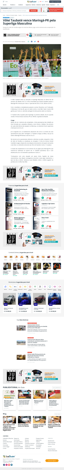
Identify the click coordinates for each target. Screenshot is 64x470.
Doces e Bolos (48, 257)
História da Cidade (18, 446)
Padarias (22, 257)
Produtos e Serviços (30, 443)
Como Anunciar (51, 442)
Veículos (10, 287)
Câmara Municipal (7, 441)
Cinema (47, 4)
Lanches (11, 257)
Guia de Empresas (18, 443)
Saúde (35, 287)
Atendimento (51, 441)
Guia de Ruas (17, 445)
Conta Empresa (51, 449)
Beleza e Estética (55, 288)
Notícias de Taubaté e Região (11, 15)
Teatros (38, 441)
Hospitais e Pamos (18, 448)
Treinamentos (49, 287)
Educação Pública (18, 441)
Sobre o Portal (51, 444)
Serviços (40, 287)
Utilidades (38, 446)
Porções (54, 257)
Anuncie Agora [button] (52, 460)
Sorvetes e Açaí (59, 258)
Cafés (27, 257)
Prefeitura (27, 446)
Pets (45, 287)
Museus (27, 440)
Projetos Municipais (30, 448)
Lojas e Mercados (30, 288)
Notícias (33, 4)
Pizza (16, 257)
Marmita (5, 257)
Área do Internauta (52, 450)
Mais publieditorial (56, 387)
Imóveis (5, 287)
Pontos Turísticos (29, 445)
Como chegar (6, 446)
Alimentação (20, 287)
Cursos (4, 448)
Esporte (19, 15)
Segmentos (28, 4)
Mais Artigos (57, 414)
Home (4, 15)
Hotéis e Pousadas (15, 288)
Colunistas (38, 4)
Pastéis (43, 257)
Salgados (32, 257)
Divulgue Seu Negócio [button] (55, 1)
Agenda (43, 4)
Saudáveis (38, 257)
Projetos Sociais (40, 438)
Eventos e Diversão (60, 288)
